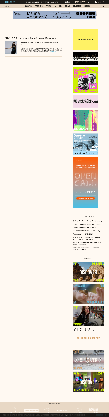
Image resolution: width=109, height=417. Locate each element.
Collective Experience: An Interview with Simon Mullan (86, 249)
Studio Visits (28, 6)
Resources (87, 6)
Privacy (77, 2)
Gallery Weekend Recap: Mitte (84, 227)
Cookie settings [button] (99, 415)
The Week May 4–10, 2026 (83, 234)
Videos (60, 6)
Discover (67, 6)
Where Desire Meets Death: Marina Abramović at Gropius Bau (86, 238)
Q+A (55, 6)
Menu (7, 6)
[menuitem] (28, 7)
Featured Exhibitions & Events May (86, 231)
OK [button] (105, 415)
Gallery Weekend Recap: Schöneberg (87, 221)
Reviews (48, 6)
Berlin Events (77, 6)
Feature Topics (39, 6)
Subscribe (67, 2)
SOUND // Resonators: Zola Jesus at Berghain (30, 38)
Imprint (82, 2)
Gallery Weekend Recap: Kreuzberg (86, 224)
